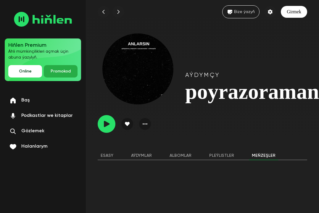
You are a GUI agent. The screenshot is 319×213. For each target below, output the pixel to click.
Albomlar (180, 156)
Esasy (107, 156)
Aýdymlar (141, 156)
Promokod (61, 71)
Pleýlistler (221, 156)
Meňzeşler (264, 156)
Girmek (294, 11)
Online (25, 71)
